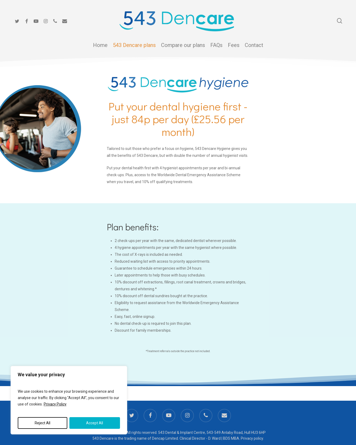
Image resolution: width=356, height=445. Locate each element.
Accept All (94, 423)
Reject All (42, 423)
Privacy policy (252, 438)
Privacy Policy (55, 404)
